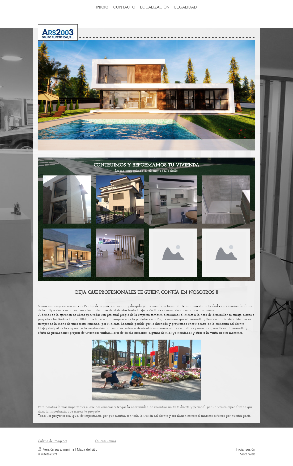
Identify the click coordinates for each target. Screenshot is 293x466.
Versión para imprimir (56, 449)
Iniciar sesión (245, 449)
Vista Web (247, 454)
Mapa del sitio (87, 449)
